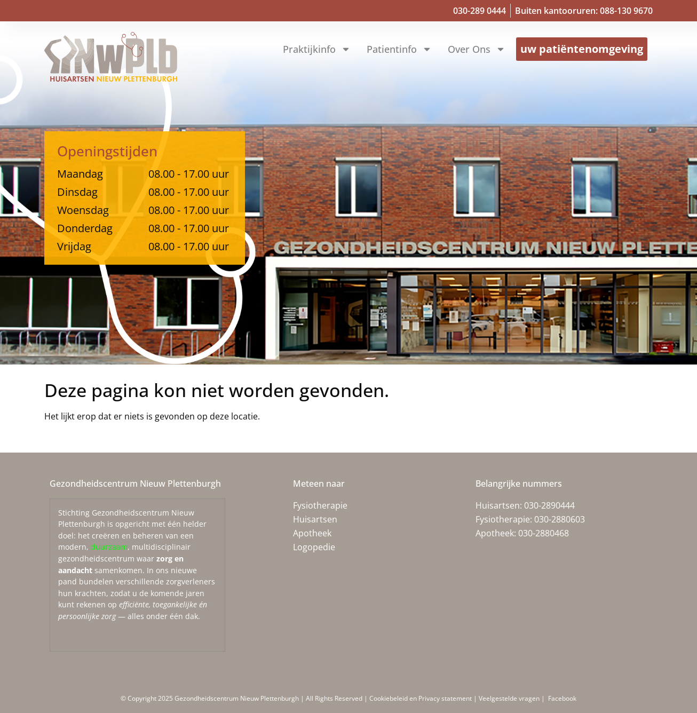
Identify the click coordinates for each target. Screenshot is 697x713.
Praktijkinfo (317, 49)
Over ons (476, 49)
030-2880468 (543, 533)
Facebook (561, 698)
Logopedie (314, 547)
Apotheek (312, 533)
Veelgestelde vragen (509, 698)
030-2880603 (559, 519)
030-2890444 (549, 505)
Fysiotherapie (320, 505)
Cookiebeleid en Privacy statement (421, 698)
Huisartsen (315, 519)
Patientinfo (399, 49)
